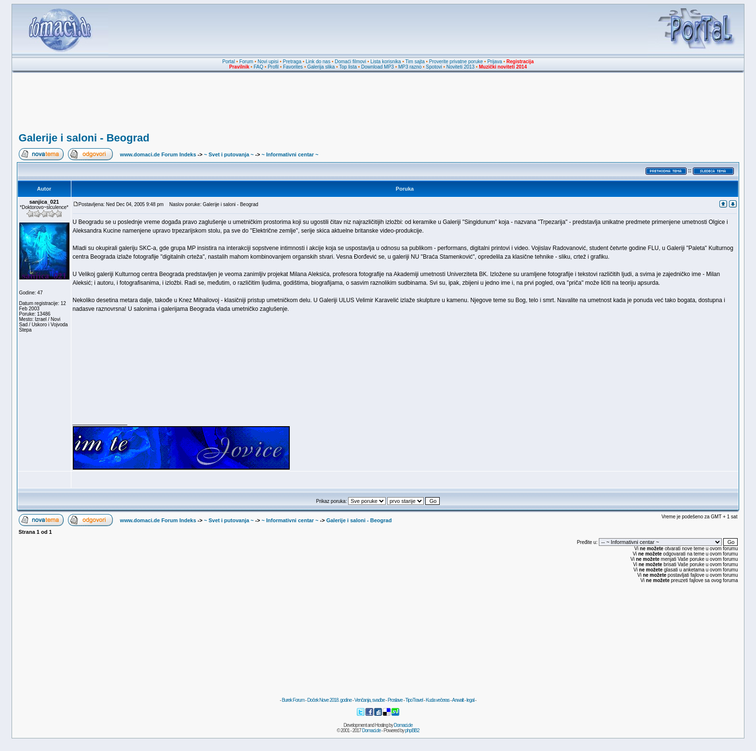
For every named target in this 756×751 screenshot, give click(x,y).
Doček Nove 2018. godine (329, 700)
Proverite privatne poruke (456, 61)
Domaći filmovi (350, 61)
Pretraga (292, 61)
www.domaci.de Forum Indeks (158, 154)
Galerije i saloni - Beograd (84, 138)
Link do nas (318, 61)
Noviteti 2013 (460, 67)
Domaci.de (403, 725)
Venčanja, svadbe (369, 700)
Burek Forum (293, 700)
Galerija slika (321, 67)
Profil (273, 67)
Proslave (395, 700)
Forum (246, 61)
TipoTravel (414, 700)
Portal (228, 61)
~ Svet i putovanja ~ (229, 154)
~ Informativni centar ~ (290, 154)
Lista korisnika (385, 61)
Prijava (494, 61)
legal (470, 700)
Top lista (348, 67)
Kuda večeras (437, 700)
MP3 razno (409, 67)
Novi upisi (267, 61)
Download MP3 (377, 67)
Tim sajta (415, 61)
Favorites (293, 67)
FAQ (258, 67)
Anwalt (457, 700)
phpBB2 (412, 730)
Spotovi (434, 67)
